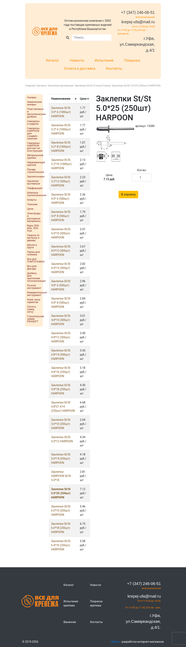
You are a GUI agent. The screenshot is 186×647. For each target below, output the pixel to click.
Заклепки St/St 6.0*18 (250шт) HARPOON (60, 528)
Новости (77, 60)
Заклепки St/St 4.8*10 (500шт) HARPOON (60, 320)
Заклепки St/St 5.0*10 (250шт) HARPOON (60, 424)
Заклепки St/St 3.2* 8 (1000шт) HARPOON (61, 146)
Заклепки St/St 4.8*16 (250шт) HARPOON (60, 372)
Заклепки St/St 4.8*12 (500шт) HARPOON (60, 337)
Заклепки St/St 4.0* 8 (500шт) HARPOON (60, 216)
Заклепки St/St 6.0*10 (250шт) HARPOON (60, 510)
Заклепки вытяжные (60, 85)
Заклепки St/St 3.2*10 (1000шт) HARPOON (61, 164)
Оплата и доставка (79, 68)
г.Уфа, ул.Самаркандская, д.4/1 (137, 44)
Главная (30, 85)
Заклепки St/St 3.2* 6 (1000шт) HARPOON (61, 129)
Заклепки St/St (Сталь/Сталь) (92, 85)
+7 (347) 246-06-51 (138, 12)
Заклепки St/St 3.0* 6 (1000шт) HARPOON (61, 112)
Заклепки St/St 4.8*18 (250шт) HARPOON (60, 389)
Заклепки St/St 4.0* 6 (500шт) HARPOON (60, 198)
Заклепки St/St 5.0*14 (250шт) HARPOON (60, 458)
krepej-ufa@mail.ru (138, 22)
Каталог (52, 60)
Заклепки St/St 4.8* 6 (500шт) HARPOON (60, 285)
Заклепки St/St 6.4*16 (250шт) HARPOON (60, 545)
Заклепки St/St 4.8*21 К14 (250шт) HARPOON (63, 406)
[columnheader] (63, 99)
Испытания (104, 60)
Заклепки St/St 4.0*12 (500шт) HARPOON (60, 250)
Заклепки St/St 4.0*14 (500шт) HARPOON (60, 268)
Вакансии (70, 622)
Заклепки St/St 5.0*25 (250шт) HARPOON (61, 493)
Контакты (114, 68)
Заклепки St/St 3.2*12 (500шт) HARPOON (60, 181)
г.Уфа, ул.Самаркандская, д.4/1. (143, 621)
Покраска (132, 60)
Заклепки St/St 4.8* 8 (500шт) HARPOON (60, 302)
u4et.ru (115, 641)
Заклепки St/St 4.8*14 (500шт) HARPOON (60, 354)
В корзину (128, 194)
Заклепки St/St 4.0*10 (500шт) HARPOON (60, 233)
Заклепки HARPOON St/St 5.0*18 (61, 476)
